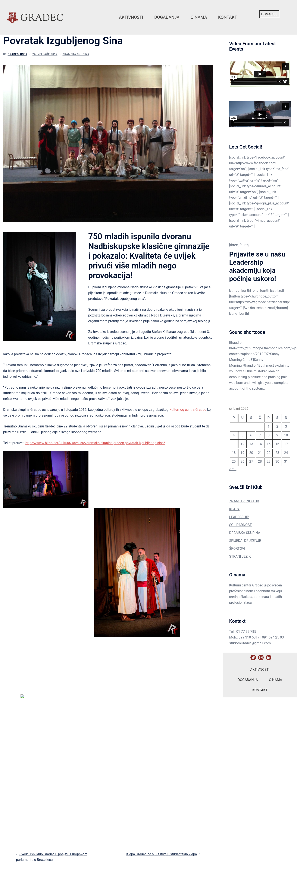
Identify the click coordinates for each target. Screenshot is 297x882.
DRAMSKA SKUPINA (244, 533)
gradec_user (17, 54)
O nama (199, 17)
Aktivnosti (131, 17)
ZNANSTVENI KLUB (244, 501)
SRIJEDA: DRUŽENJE (245, 541)
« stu (233, 469)
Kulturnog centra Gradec (187, 410)
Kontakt (227, 17)
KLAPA (234, 509)
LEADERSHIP (239, 517)
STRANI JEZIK (240, 556)
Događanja (166, 17)
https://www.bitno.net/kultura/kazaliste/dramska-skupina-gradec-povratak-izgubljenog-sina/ (95, 443)
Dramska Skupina (76, 54)
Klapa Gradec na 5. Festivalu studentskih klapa (161, 854)
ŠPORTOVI (237, 549)
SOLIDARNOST (240, 525)
